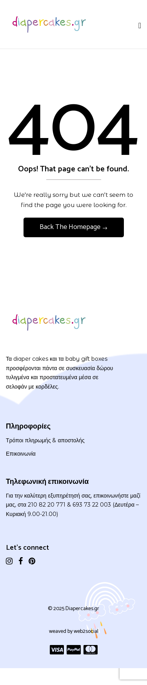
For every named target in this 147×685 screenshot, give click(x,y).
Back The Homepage (71, 227)
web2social (86, 631)
